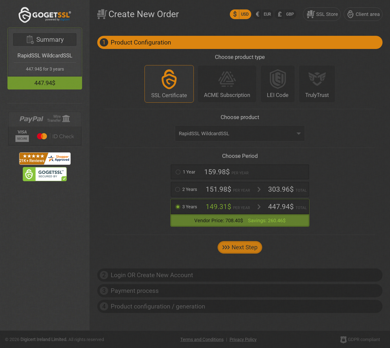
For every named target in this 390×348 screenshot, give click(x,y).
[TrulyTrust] (317, 84)
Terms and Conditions (202, 339)
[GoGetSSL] (45, 21)
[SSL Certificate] (169, 83)
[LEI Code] (277, 84)
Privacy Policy (243, 339)
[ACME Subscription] (227, 84)
